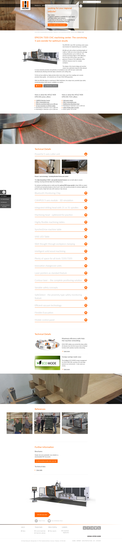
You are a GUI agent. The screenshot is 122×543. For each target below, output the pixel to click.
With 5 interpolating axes (42, 102)
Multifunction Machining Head (71, 104)
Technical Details (5, 199)
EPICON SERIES (74, 32)
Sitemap (98, 540)
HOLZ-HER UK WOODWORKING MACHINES (44, 32)
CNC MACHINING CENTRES (64, 32)
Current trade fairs (40, 531)
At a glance (4, 196)
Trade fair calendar (40, 533)
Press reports (52, 531)
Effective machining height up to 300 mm (47, 104)
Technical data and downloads (6, 205)
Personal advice (51, 86)
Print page (42, 521)
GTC (94, 540)
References (4, 202)
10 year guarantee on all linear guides (45, 105)
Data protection (87, 540)
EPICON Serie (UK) (42, 514)
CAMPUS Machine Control (43, 100)
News (23, 531)
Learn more (67, 351)
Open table (39, 470)
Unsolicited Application (66, 531)
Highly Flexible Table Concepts (71, 107)
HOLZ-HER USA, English (57, 25)
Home (74, 540)
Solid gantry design (68, 100)
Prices (38, 86)
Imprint (79, 540)
